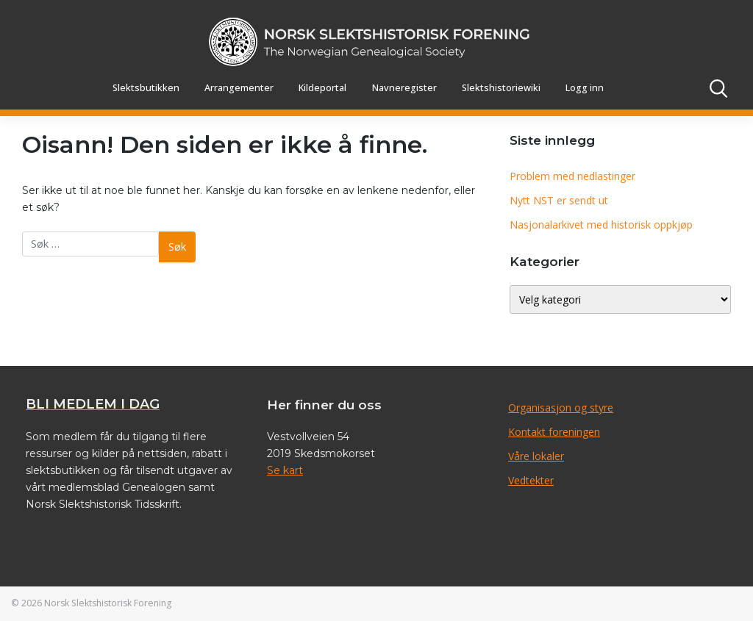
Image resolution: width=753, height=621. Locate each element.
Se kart (285, 470)
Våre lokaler (536, 456)
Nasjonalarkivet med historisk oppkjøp (601, 224)
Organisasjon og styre (560, 407)
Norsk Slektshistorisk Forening (107, 603)
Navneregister (404, 88)
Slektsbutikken (146, 88)
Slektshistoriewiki (501, 88)
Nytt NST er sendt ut (559, 200)
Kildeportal (322, 88)
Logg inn (584, 88)
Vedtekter (531, 480)
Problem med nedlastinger (572, 176)
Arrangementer (239, 88)
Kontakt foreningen (554, 432)
